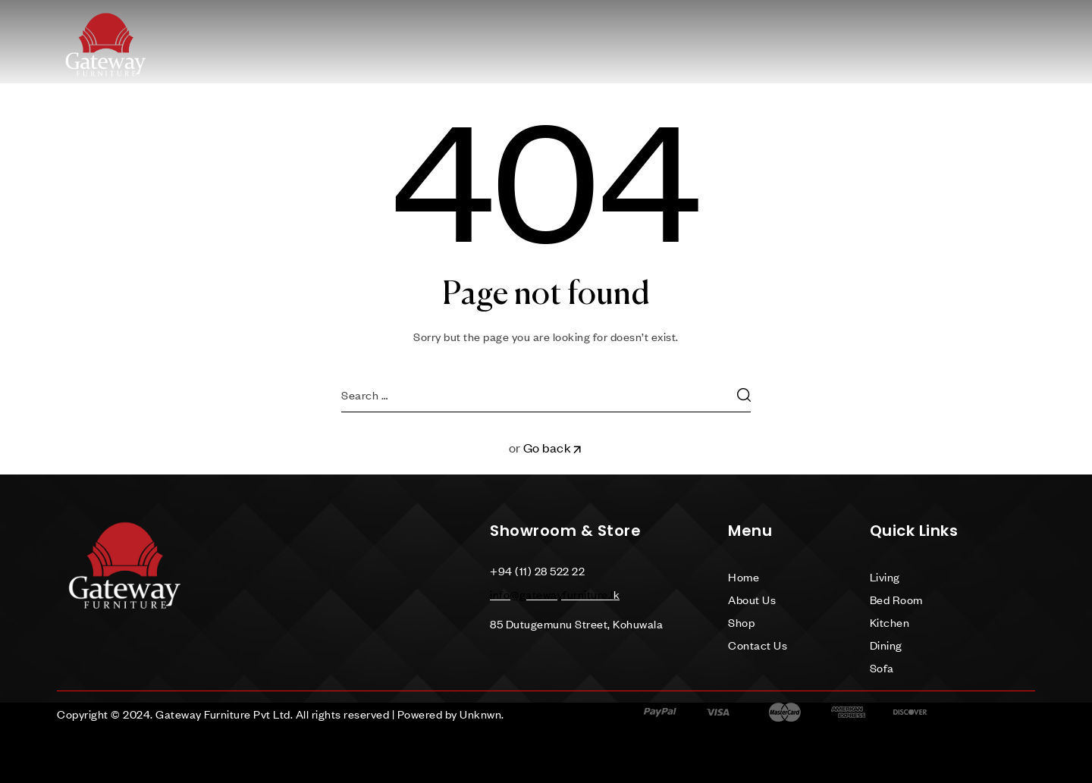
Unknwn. (482, 714)
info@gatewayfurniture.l (551, 594)
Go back (553, 448)
